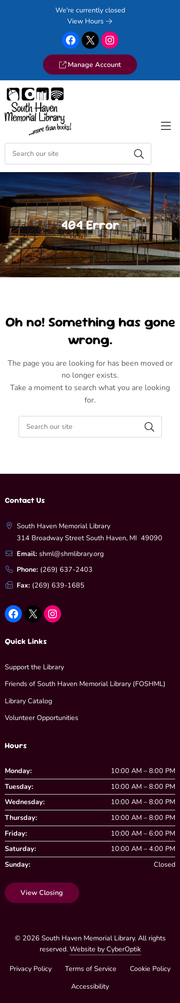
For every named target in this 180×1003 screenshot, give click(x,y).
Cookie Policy (150, 968)
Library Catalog (28, 701)
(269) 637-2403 (66, 569)
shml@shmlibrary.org (71, 553)
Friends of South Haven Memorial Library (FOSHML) (85, 683)
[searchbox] (90, 426)
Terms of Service (90, 968)
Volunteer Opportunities (41, 717)
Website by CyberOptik (105, 949)
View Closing (42, 892)
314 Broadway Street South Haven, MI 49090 (89, 538)
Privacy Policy (31, 968)
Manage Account (90, 64)
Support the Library (34, 667)
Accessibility (90, 986)
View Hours (89, 21)
